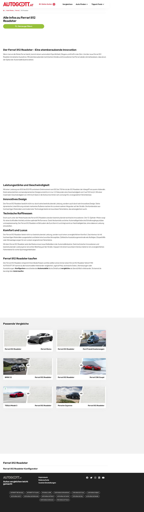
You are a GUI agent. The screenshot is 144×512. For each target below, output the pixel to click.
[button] (82, 4)
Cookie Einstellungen (47, 483)
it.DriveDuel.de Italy (78, 496)
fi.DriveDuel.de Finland (63, 500)
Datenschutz (43, 480)
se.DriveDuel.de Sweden (92, 496)
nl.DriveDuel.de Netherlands (31, 496)
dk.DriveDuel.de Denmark (47, 500)
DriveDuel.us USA (46, 492)
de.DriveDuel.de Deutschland (62, 492)
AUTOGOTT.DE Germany (16, 492)
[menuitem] (67, 4)
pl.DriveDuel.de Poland (48, 496)
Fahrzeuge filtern (23, 26)
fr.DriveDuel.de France (78, 492)
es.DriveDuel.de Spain (93, 492)
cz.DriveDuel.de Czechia (63, 496)
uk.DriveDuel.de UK (16, 496)
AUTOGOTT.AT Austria (33, 492)
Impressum (43, 477)
